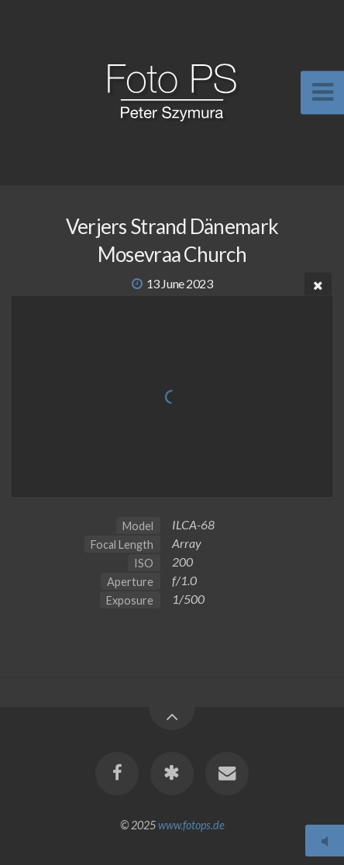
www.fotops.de (191, 825)
